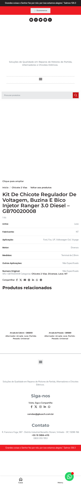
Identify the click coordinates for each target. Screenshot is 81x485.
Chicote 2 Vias (19, 187)
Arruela (19, 336)
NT (65, 274)
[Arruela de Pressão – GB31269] (60, 312)
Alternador (10, 336)
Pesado (16, 339)
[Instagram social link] (40, 407)
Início (5, 187)
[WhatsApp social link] (37, 280)
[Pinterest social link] (29, 280)
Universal (25, 339)
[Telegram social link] (41, 280)
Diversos (52, 274)
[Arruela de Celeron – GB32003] (21, 312)
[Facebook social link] (17, 280)
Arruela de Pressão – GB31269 (60, 333)
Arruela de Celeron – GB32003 (21, 333)
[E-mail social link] (25, 280)
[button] (40, 79)
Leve (60, 274)
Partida (32, 336)
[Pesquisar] (40, 95)
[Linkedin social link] (33, 280)
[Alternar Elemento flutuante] (69, 476)
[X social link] (21, 280)
